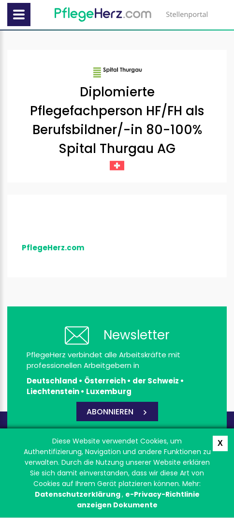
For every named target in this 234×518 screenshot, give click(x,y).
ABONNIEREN (110, 411)
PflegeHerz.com (53, 248)
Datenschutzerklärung (78, 494)
